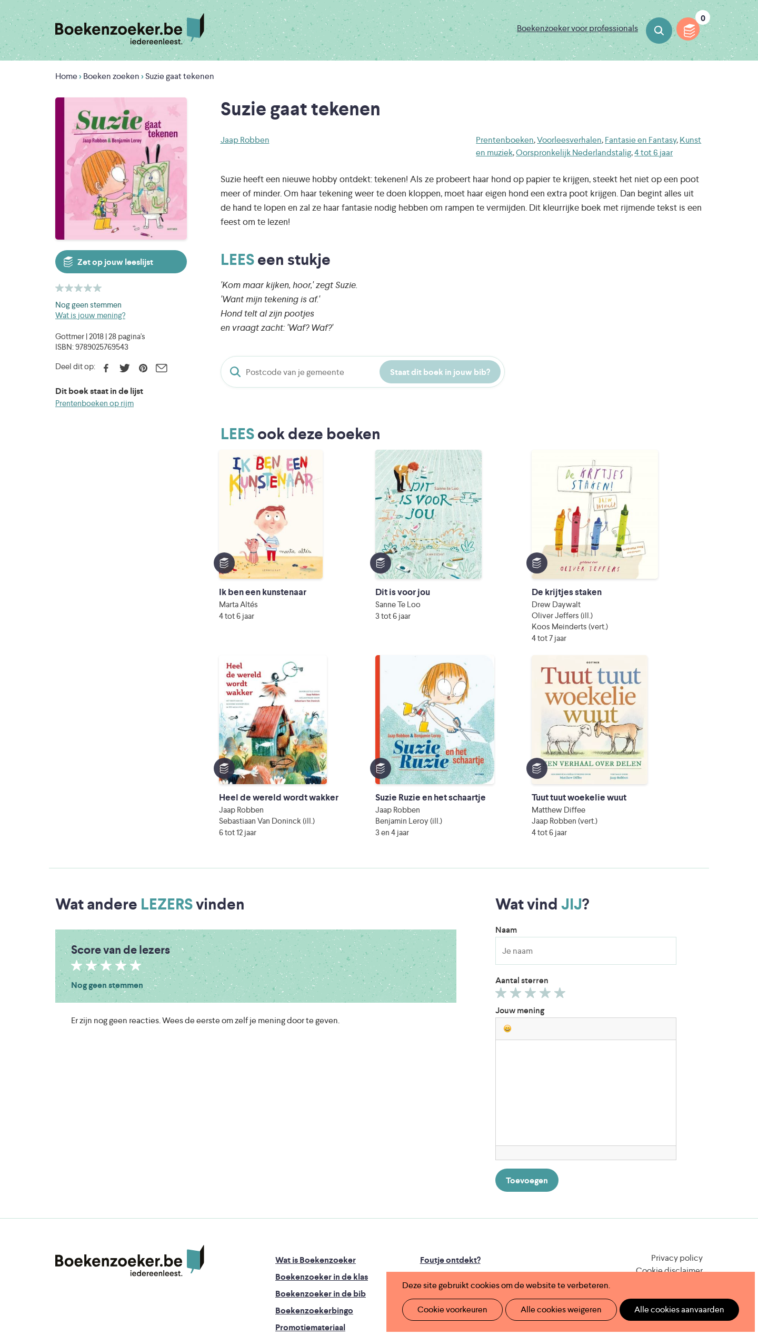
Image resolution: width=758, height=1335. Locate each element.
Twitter (124, 368)
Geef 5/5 (561, 823)
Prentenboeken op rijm (94, 403)
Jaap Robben (245, 139)
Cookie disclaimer (669, 1098)
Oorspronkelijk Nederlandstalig (573, 152)
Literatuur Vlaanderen (653, 1203)
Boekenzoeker (129, 29)
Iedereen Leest (428, 1203)
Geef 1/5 (502, 823)
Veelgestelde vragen (313, 1172)
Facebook (106, 368)
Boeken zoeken (659, 30)
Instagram (693, 1132)
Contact (436, 1155)
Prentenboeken (505, 139)
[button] (507, 856)
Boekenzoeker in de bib (320, 1121)
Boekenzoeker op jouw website (480, 1104)
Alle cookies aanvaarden (661, 1309)
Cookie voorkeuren (448, 1309)
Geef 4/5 (547, 823)
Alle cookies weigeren (550, 1309)
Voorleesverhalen (569, 139)
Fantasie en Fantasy (640, 139)
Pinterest (143, 368)
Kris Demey (447, 1247)
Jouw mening (519, 838)
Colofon (436, 1138)
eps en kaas (543, 1247)
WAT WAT (371, 1233)
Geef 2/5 (517, 823)
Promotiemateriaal (310, 1155)
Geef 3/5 (532, 823)
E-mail (161, 368)
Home (66, 76)
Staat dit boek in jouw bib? (440, 372)
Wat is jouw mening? (90, 315)
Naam (506, 757)
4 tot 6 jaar (653, 152)
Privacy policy (677, 1085)
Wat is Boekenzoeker (315, 1087)
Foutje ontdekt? (450, 1087)
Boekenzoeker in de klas (321, 1104)
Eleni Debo (354, 1247)
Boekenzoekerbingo (314, 1138)
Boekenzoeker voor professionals (577, 28)
